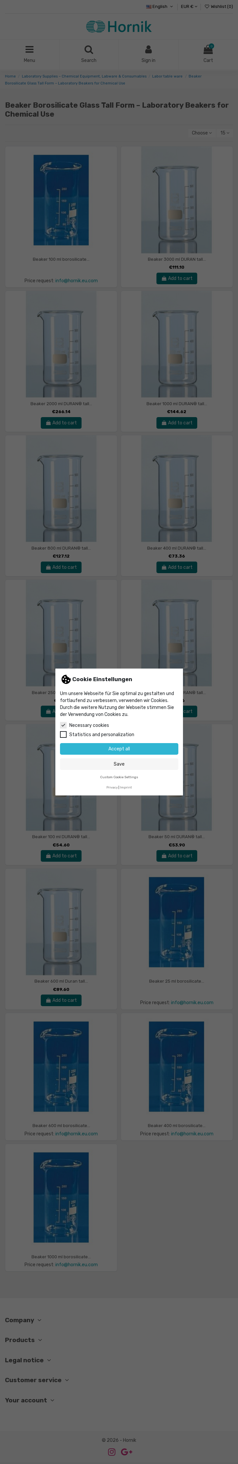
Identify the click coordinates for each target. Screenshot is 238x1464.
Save (119, 764)
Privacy (112, 787)
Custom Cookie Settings (119, 777)
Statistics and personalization (97, 734)
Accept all (119, 749)
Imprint (126, 787)
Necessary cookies (84, 725)
